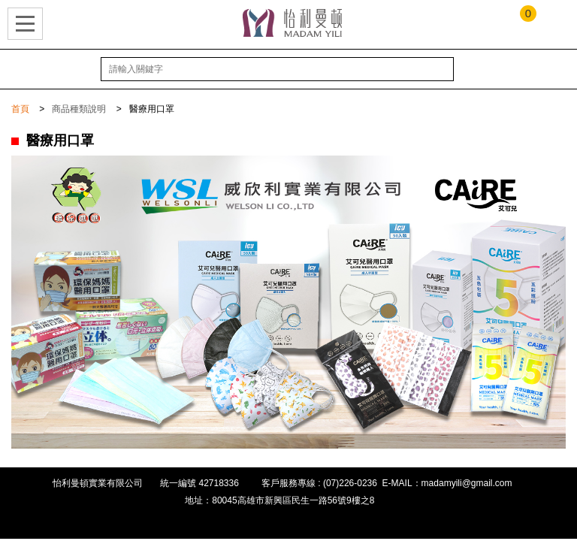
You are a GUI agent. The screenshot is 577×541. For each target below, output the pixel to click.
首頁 (20, 109)
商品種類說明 (79, 109)
